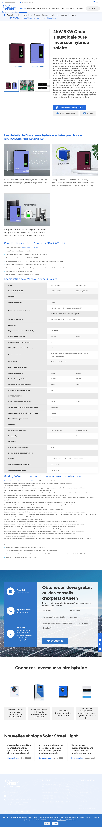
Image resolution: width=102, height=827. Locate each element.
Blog (57, 10)
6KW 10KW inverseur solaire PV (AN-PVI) (63, 713)
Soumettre (55, 641)
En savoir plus (19, 758)
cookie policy (61, 820)
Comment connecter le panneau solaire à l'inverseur (21, 481)
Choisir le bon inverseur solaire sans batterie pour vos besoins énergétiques (82, 749)
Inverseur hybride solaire (29, 247)
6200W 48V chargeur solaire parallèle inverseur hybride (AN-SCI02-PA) (87, 713)
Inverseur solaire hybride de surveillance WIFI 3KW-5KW (39, 713)
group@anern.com (27, 2)
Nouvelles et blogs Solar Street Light (41, 736)
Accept (55, 823)
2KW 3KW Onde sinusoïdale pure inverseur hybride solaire (32, 18)
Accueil (10, 15)
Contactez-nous (78, 10)
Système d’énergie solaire (44, 15)
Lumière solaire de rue (24, 15)
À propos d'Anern (66, 10)
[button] (48, 86)
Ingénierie (43, 10)
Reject (47, 823)
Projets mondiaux (33, 10)
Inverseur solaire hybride (67, 15)
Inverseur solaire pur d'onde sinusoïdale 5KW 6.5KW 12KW (15, 713)
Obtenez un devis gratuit (69, 107)
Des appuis (51, 10)
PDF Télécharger (66, 113)
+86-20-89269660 (9, 2)
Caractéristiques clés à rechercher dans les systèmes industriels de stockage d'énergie (19, 749)
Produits (23, 10)
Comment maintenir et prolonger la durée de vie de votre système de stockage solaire (51, 749)
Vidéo (88, 113)
